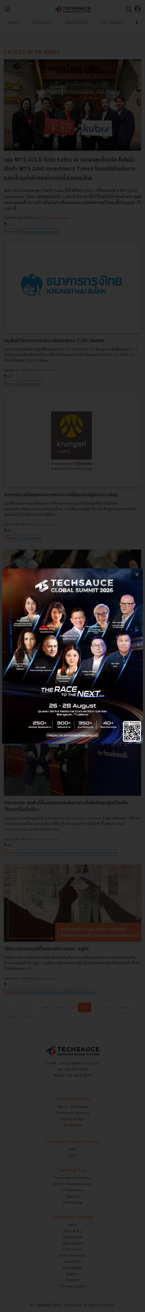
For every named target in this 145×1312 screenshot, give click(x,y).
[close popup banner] (137, 574)
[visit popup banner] (72, 656)
